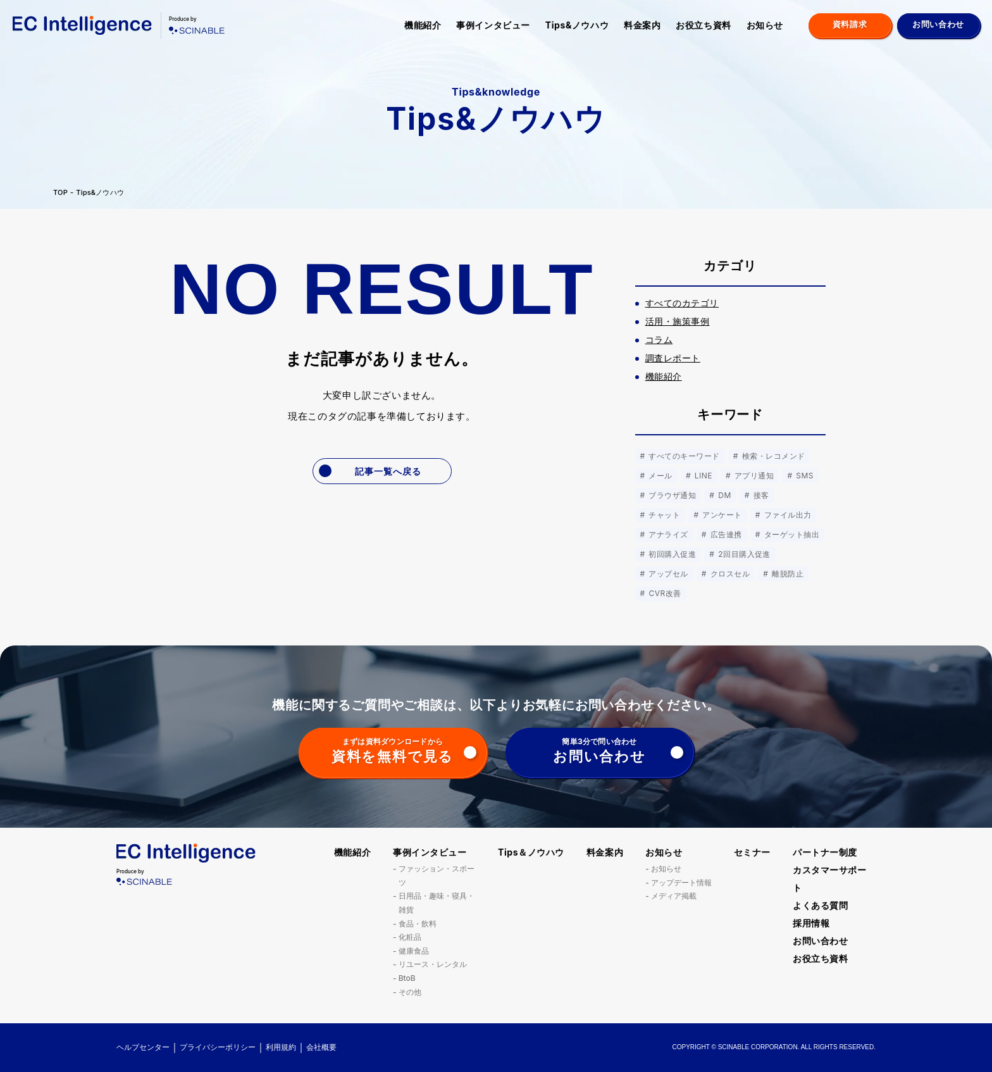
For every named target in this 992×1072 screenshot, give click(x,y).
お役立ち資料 (703, 25)
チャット (664, 515)
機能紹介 (422, 25)
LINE (702, 475)
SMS (803, 475)
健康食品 (414, 951)
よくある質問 (820, 905)
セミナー (752, 852)
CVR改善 (664, 593)
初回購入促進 (672, 554)
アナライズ (667, 534)
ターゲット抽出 (790, 534)
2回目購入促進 (743, 554)
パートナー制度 (825, 852)
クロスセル (729, 573)
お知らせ (765, 25)
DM (723, 495)
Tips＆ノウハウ (531, 852)
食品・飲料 (418, 923)
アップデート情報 (681, 882)
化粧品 (410, 937)
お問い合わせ (820, 940)
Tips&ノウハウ (577, 25)
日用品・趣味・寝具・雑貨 (436, 902)
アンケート (720, 515)
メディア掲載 (674, 896)
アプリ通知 (753, 475)
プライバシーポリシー (218, 1047)
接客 (760, 495)
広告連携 (725, 534)
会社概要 (321, 1047)
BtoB (407, 978)
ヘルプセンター (143, 1047)
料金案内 (642, 25)
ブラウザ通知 (672, 495)
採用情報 (811, 923)
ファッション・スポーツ (436, 875)
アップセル (667, 573)
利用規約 (281, 1047)
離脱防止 (786, 573)
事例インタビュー (493, 25)
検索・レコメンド (772, 456)
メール (660, 475)
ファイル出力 (787, 515)
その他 (410, 992)
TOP (60, 192)
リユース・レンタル (433, 964)
